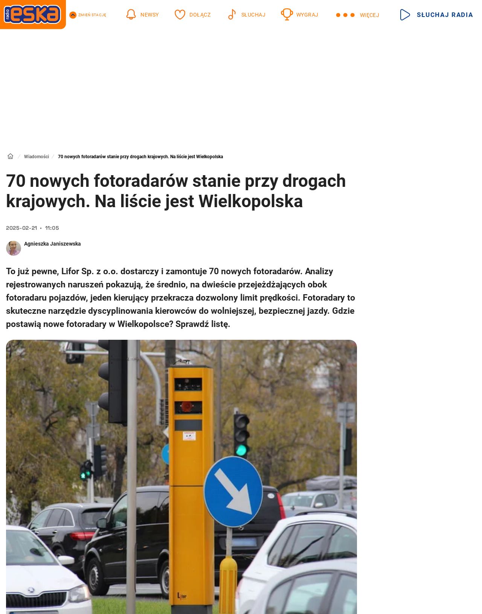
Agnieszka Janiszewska (52, 244)
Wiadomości (36, 156)
